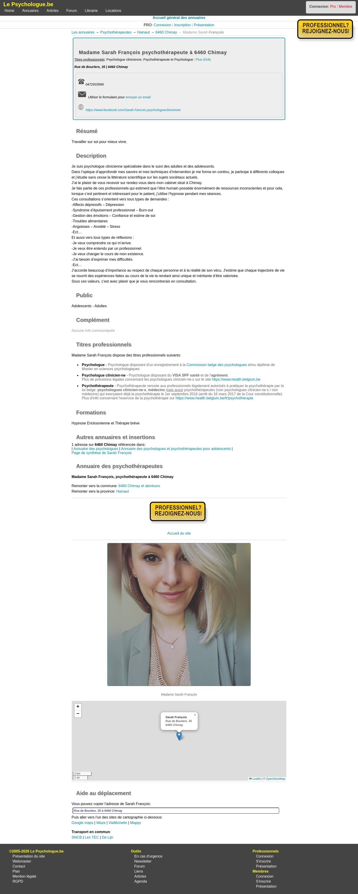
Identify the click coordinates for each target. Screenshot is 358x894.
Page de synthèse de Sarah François (102, 453)
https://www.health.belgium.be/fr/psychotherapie (214, 398)
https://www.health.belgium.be (236, 379)
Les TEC (92, 837)
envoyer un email (138, 97)
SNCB (77, 837)
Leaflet (255, 778)
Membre (345, 6)
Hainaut (143, 32)
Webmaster (22, 861)
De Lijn (107, 837)
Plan (16, 871)
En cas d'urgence (148, 856)
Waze (100, 823)
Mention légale (24, 876)
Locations (113, 11)
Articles (52, 11)
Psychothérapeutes (116, 32)
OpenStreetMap (275, 778)
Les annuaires (83, 32)
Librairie (91, 11)
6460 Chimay (166, 32)
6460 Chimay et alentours (139, 486)
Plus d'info (203, 59)
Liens (138, 871)
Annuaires (30, 11)
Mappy (135, 823)
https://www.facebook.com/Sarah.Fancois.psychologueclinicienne (133, 110)
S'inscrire (263, 861)
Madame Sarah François (92, 355)
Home (9, 11)
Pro (333, 6)
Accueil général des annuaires (179, 18)
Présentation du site (29, 856)
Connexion (162, 25)
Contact (19, 866)
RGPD (18, 881)
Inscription (182, 25)
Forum (71, 11)
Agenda (140, 881)
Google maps (82, 823)
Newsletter (143, 861)
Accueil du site (179, 533)
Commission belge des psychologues (217, 365)
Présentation (204, 25)
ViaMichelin (117, 823)
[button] (179, 736)
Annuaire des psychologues (95, 449)
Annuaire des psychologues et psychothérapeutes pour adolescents (176, 449)
